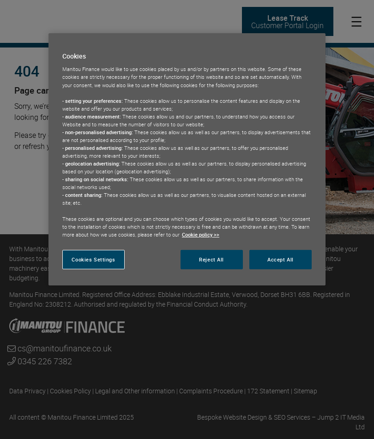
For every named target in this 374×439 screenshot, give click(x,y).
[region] (187, 159)
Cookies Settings (93, 259)
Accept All (280, 259)
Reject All (211, 259)
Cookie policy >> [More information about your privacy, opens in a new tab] (200, 234)
